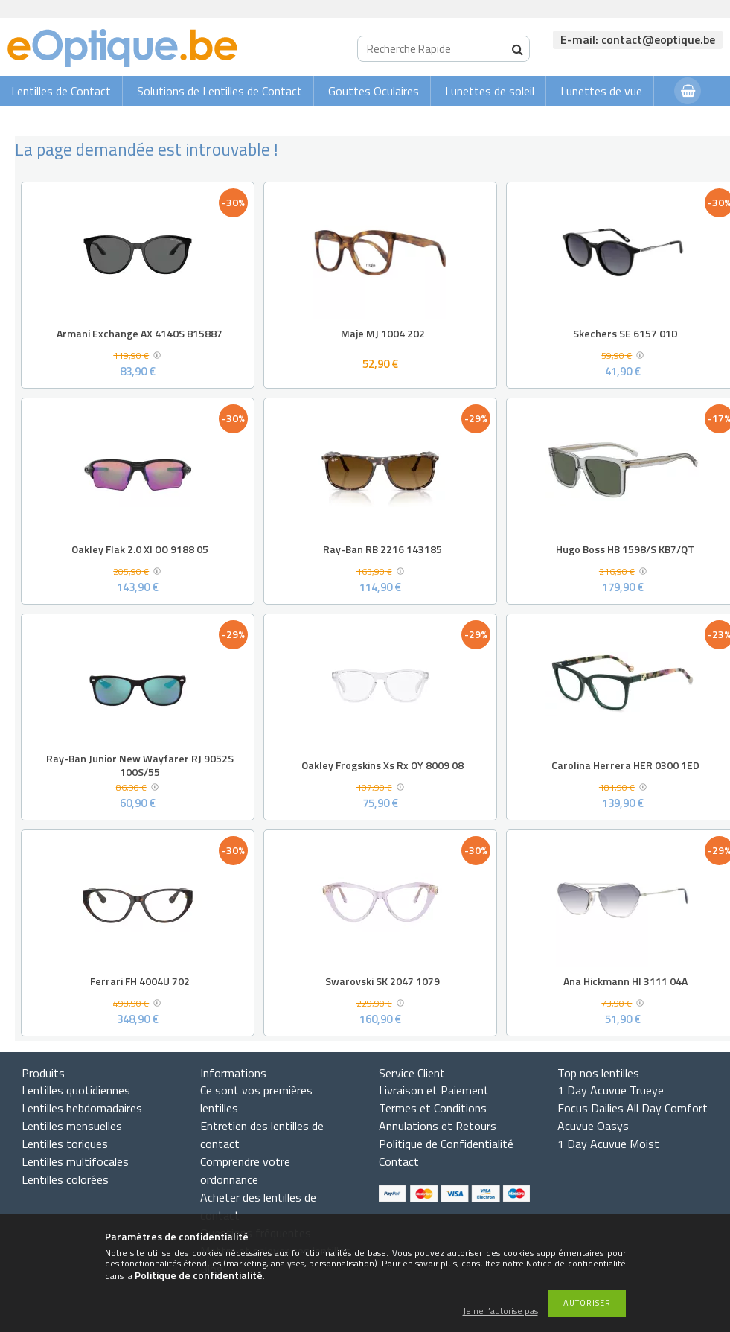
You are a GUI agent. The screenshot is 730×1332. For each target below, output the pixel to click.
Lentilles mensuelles (72, 1126)
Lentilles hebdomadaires (82, 1108)
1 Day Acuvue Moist (608, 1144)
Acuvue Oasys (593, 1126)
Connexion (633, 120)
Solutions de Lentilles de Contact (219, 91)
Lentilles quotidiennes (76, 1090)
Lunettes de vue (601, 91)
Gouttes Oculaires (373, 91)
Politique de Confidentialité (446, 1144)
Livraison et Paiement (434, 1090)
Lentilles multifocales (75, 1161)
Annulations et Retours (437, 1126)
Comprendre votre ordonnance (245, 1170)
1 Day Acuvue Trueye (610, 1090)
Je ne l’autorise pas (500, 1311)
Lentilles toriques (65, 1144)
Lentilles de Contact (61, 91)
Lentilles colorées (65, 1179)
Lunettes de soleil (489, 91)
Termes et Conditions (433, 1108)
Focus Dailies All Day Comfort (632, 1108)
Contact (399, 1161)
